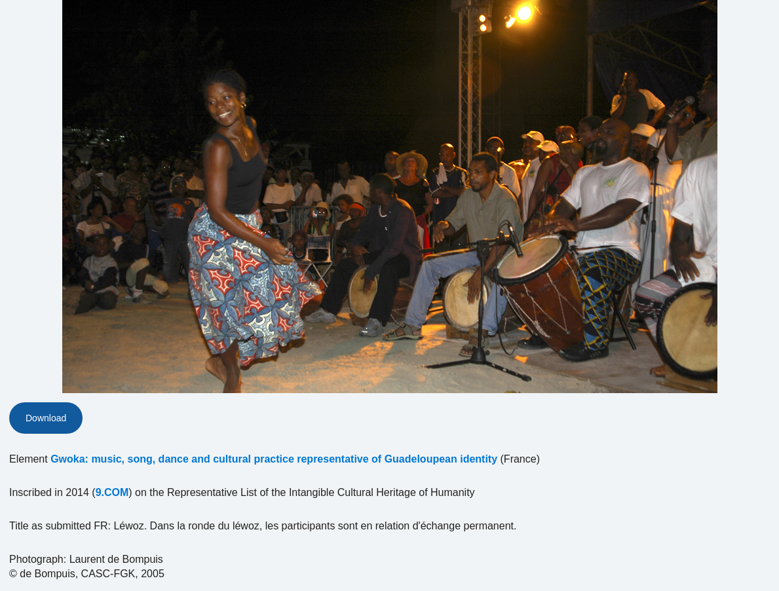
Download (46, 418)
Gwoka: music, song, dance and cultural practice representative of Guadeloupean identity (273, 459)
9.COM (112, 492)
